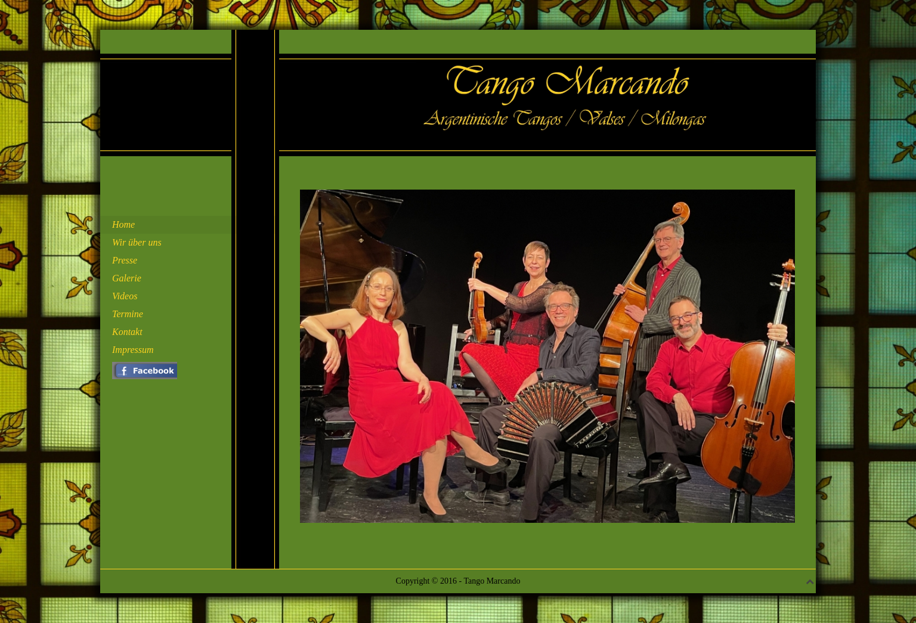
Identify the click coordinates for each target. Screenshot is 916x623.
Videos (124, 296)
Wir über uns (137, 242)
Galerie (126, 278)
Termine (127, 314)
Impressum (133, 350)
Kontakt (127, 332)
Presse (124, 260)
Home (123, 224)
